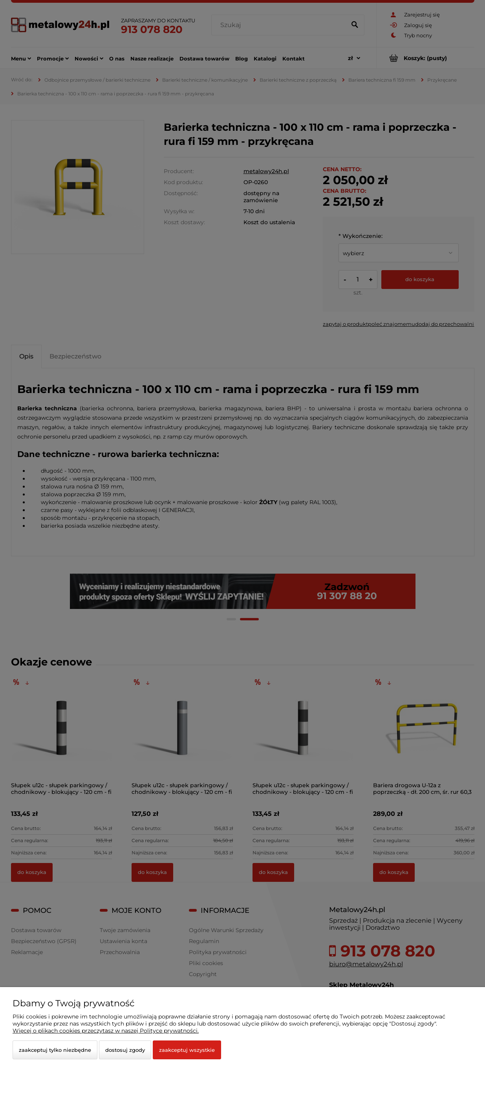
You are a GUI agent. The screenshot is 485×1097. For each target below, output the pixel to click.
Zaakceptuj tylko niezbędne (55, 1050)
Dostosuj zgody (125, 1050)
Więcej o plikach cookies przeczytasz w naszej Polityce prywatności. (106, 1030)
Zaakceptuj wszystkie (187, 1050)
